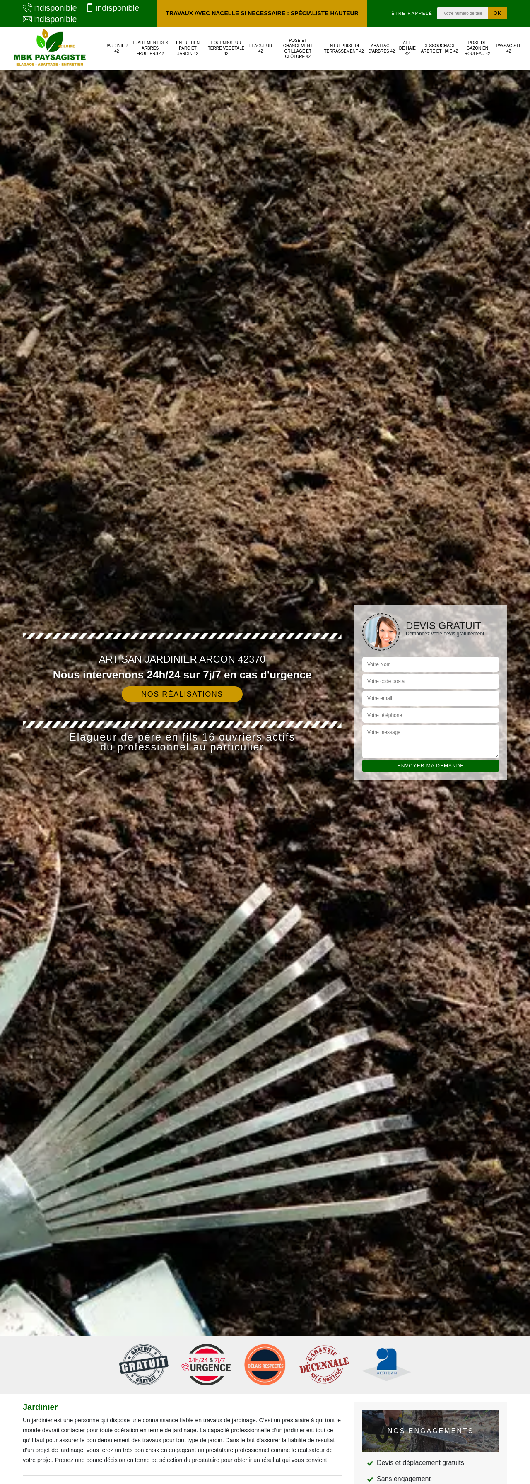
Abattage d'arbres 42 (381, 48)
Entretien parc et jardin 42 (188, 48)
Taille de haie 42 (407, 48)
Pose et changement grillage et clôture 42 (298, 48)
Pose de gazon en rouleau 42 (477, 48)
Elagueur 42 (260, 48)
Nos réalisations (182, 694)
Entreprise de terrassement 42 (344, 48)
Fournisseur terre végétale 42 (226, 48)
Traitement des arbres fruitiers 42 (150, 48)
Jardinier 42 (117, 48)
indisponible (50, 7)
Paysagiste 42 (509, 48)
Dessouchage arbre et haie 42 (439, 48)
